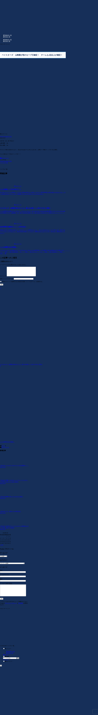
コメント (3, 277)
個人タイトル (4, 158)
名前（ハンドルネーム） (6, 280)
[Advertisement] (9, 47)
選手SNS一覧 (9, 657)
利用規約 (20, 607)
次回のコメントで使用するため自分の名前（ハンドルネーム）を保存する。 (22, 283)
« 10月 (1, 546)
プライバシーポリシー (11, 607)
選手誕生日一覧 (10, 655)
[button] (18, 662)
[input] (10, 662)
